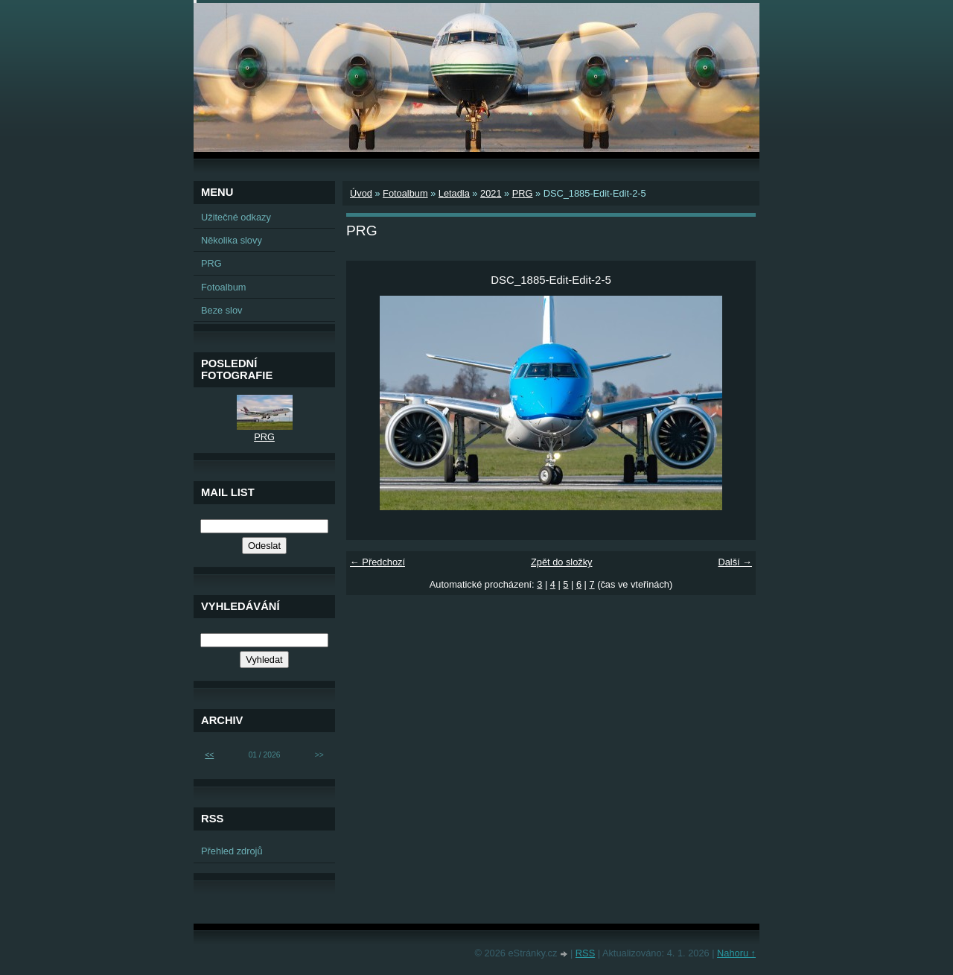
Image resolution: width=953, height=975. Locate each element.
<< (209, 755)
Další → (735, 562)
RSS (585, 953)
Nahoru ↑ (736, 953)
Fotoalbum (405, 193)
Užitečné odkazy (236, 217)
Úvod (361, 193)
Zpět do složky (562, 562)
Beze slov (221, 310)
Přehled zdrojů (232, 851)
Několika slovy (231, 240)
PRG (522, 193)
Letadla (454, 193)
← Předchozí (377, 562)
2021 (490, 193)
